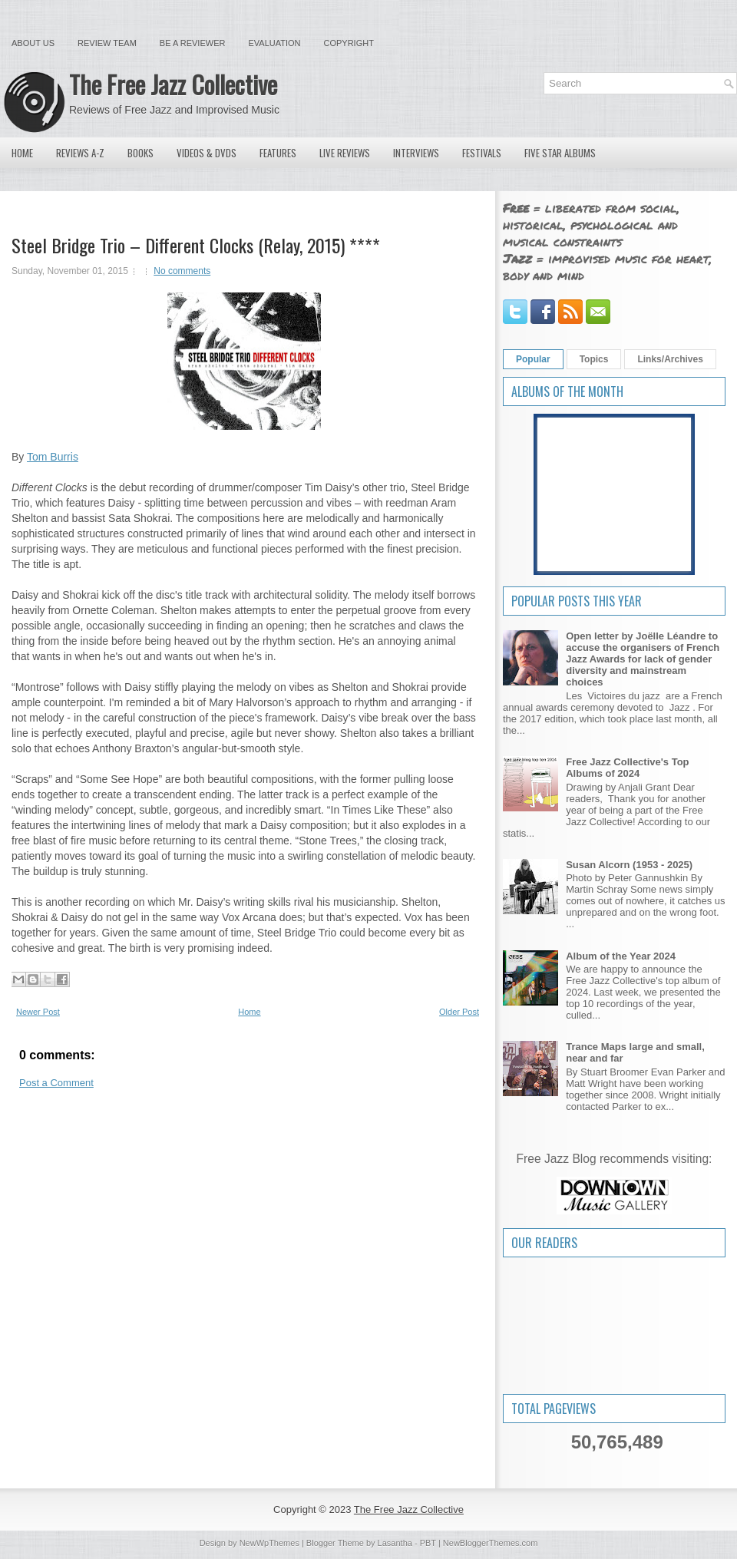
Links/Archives (669, 359)
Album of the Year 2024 (621, 956)
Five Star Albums (560, 152)
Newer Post (38, 1011)
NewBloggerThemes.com (490, 1542)
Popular (533, 359)
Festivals (481, 152)
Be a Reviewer (193, 43)
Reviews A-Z (80, 152)
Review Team (107, 43)
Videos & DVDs (206, 152)
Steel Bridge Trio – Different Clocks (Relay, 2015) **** (196, 244)
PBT (428, 1542)
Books (140, 152)
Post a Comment (56, 1082)
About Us (33, 43)
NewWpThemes (269, 1542)
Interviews (416, 152)
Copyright (349, 43)
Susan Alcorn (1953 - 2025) (629, 864)
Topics (594, 359)
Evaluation (274, 43)
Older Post (459, 1011)
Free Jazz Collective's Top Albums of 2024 (627, 767)
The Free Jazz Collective (173, 84)
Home (22, 152)
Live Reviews (344, 152)
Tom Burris (52, 457)
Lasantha (395, 1542)
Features (277, 152)
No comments (182, 271)
